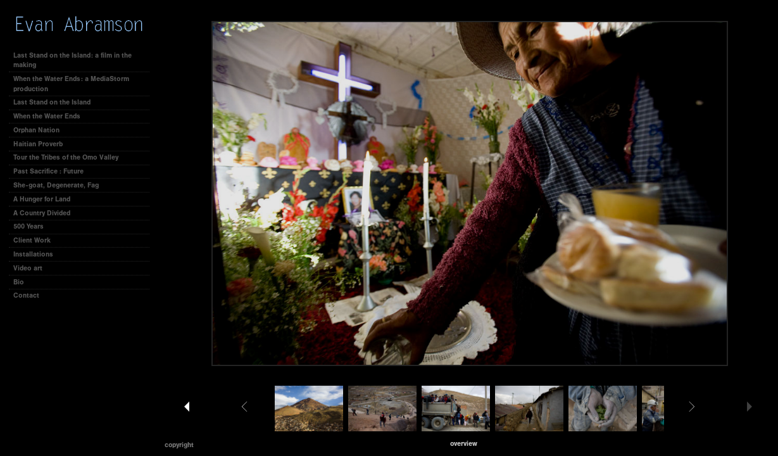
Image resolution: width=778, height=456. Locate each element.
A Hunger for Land (41, 199)
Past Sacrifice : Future (48, 171)
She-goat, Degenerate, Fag (56, 185)
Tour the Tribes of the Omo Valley (65, 157)
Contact (26, 295)
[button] (463, 443)
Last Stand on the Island (52, 102)
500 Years (28, 226)
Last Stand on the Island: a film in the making (72, 60)
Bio (18, 282)
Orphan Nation (36, 130)
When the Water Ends (46, 116)
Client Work (36, 240)
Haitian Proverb (38, 144)
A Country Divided (41, 213)
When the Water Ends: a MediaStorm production (71, 84)
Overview (463, 444)
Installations (33, 254)
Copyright (179, 445)
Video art (27, 268)
